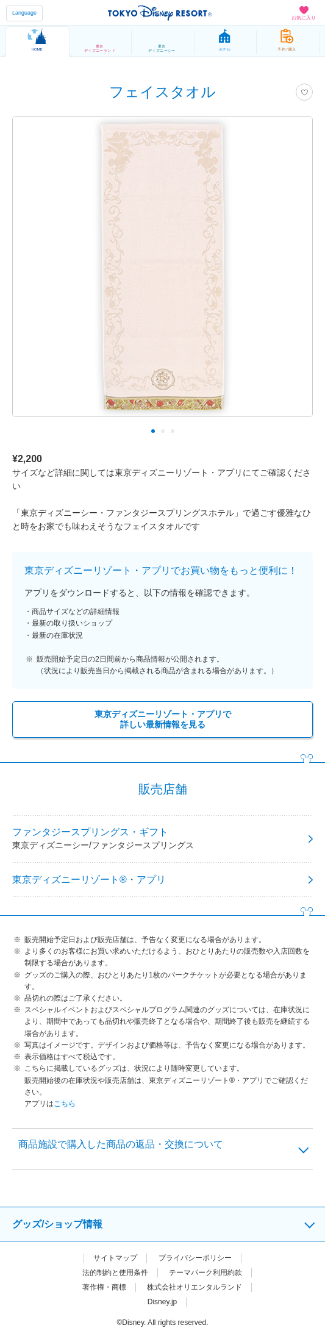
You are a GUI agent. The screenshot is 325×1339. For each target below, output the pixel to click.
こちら (65, 1103)
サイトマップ (115, 1258)
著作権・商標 (104, 1287)
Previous (29, 431)
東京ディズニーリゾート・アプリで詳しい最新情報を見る (163, 719)
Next (295, 431)
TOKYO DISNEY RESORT (160, 12)
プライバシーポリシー (195, 1258)
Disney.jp (162, 1302)
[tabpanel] (162, 272)
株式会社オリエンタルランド (194, 1287)
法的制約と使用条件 (115, 1272)
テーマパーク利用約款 (205, 1272)
